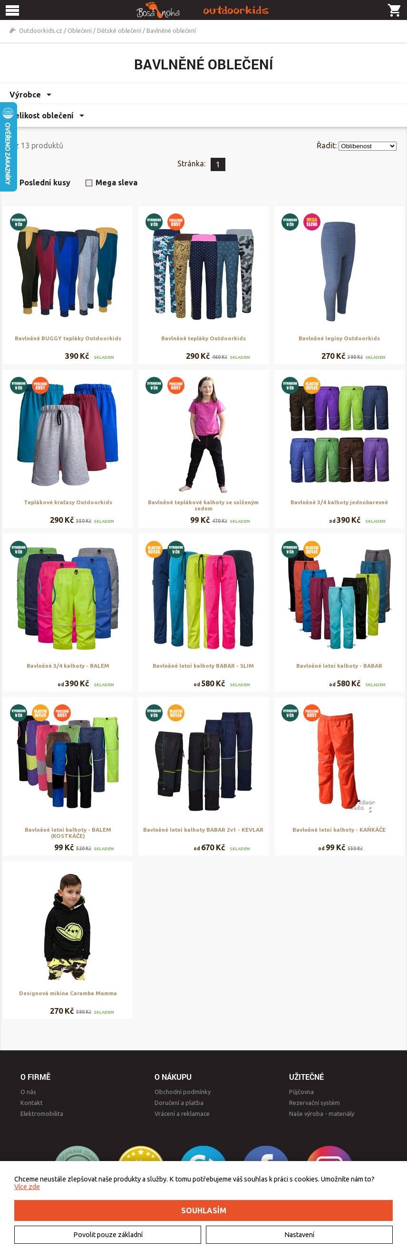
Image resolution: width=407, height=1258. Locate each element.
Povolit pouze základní (108, 1235)
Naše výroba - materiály (321, 1113)
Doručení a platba (179, 1102)
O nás (28, 1091)
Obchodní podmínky (183, 1091)
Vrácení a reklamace (182, 1113)
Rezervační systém (314, 1102)
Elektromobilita (41, 1113)
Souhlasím (203, 1210)
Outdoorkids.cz (40, 30)
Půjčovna (301, 1091)
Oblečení (80, 30)
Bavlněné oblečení (171, 30)
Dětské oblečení (119, 30)
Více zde (27, 1187)
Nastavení (299, 1235)
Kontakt (31, 1102)
